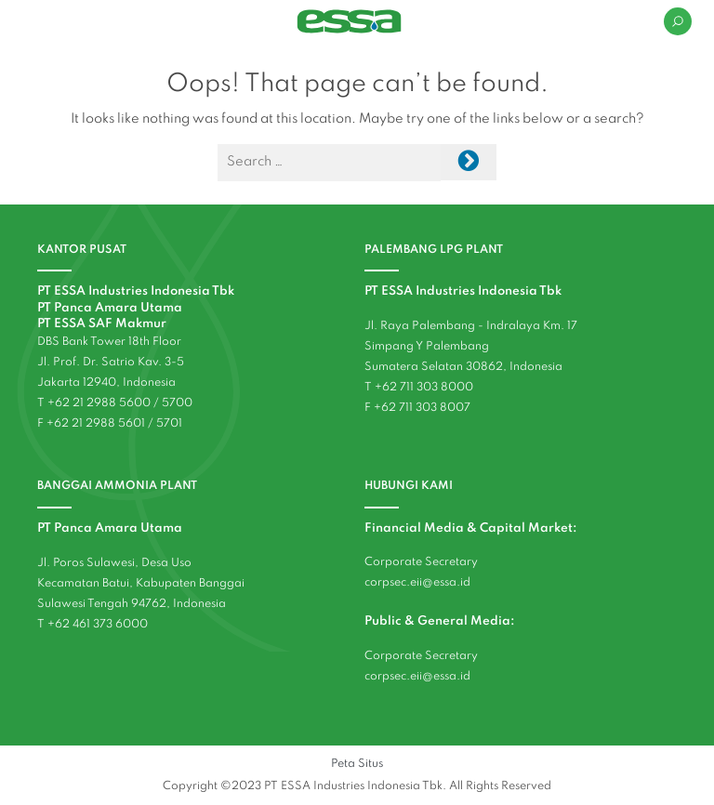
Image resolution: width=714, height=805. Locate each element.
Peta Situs (357, 764)
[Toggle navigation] (34, 21)
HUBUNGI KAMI (408, 486)
